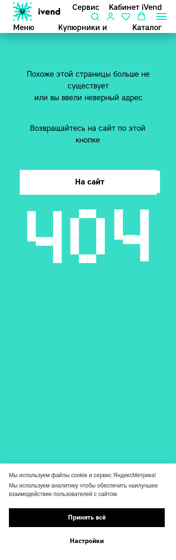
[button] (95, 16)
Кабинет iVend (135, 7)
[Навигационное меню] (161, 16)
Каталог (146, 27)
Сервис (85, 7)
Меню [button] (23, 27)
